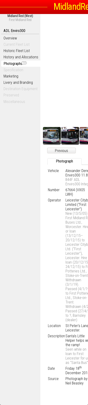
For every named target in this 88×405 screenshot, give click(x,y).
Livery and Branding (18, 82)
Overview (10, 38)
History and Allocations (21, 57)
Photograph (64, 161)
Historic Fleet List (17, 51)
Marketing (11, 76)
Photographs (15, 63)
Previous (61, 150)
